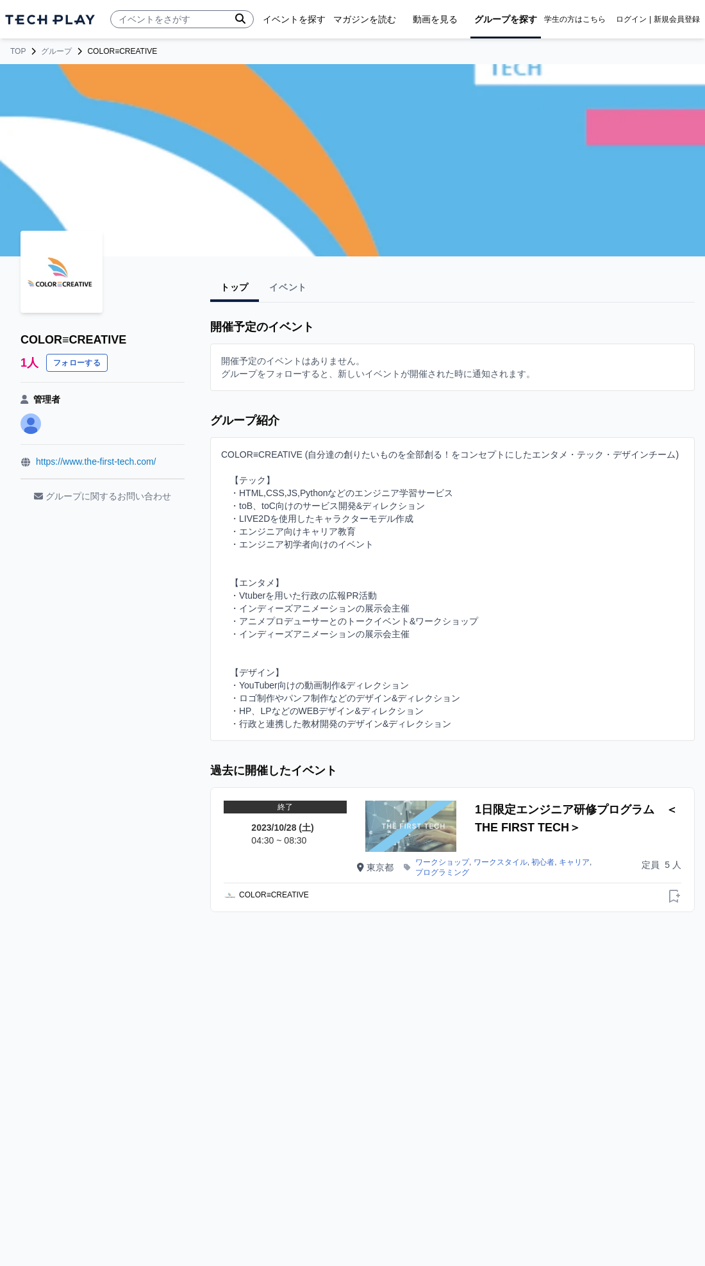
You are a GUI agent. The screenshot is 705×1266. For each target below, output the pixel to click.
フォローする (77, 362)
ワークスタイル (500, 862)
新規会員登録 (677, 19)
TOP (18, 51)
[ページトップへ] (50, 19)
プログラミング (442, 872)
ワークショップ (442, 862)
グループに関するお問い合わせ (102, 496)
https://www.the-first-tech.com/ (96, 461)
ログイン (631, 19)
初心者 (542, 862)
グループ (56, 51)
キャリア (574, 862)
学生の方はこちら (575, 19)
